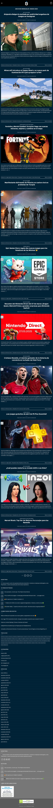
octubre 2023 (4, 734)
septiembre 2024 (5, 707)
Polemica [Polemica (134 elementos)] (35, 640)
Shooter (29, 571)
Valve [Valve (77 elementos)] (25, 642)
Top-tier (32, 571)
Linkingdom (33, 20)
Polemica (32, 65)
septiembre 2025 (5, 682)
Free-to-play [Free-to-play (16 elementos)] (3, 638)
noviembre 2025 (4, 677)
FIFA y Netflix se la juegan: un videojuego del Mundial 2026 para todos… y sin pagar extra (24, 595)
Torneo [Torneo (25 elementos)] (17, 642)
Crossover (24, 177)
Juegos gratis (23, 124)
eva (2, 619)
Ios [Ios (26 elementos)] (16, 638)
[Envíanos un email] (7, 759)
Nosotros (21, 804)
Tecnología (3, 665)
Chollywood (23, 65)
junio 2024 (3, 714)
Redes (36, 65)
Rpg (27, 298)
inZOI (20, 515)
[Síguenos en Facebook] (2, 759)
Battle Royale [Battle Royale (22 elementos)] (20, 636)
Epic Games (29, 177)
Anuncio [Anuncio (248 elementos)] (10, 636)
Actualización (19, 121)
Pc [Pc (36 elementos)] (14, 640)
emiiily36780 (4, 625)
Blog (25, 804)
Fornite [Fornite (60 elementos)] (49, 636)
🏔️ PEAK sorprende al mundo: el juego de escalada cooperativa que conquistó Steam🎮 (24, 619)
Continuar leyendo (26, 60)
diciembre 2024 (4, 700)
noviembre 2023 (4, 732)
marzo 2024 (3, 722)
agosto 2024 (4, 709)
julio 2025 (3, 687)
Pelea (28, 408)
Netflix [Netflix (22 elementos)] (44, 638)
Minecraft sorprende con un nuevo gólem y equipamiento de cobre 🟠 (20, 615)
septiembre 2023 (5, 736)
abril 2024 (3, 719)
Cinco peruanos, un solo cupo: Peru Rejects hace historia (17, 591)
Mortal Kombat (37, 177)
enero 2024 (3, 727)
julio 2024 (3, 712)
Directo (22, 352)
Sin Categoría (4, 663)
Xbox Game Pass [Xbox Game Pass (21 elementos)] (42, 642)
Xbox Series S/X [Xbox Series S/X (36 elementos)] (4, 644)
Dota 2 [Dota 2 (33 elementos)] (29, 636)
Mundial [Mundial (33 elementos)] (36, 638)
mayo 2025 (3, 692)
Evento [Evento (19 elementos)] (45, 636)
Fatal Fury (25, 408)
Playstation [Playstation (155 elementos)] (26, 640)
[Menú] (2, 3)
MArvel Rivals (25, 571)
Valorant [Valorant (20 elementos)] (21, 642)
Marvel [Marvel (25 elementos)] (27, 638)
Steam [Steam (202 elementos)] (10, 642)
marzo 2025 (3, 697)
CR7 (18, 408)
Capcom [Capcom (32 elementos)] (25, 636)
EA (17, 515)
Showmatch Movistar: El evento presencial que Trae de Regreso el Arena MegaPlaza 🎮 (27, 629)
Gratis (25, 298)
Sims (22, 515)
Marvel (25, 352)
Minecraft (26, 121)
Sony (28, 462)
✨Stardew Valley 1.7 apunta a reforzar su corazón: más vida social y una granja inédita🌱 (24, 606)
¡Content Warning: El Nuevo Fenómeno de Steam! (16, 622)
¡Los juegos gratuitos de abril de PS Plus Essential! (26, 414)
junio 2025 (3, 690)
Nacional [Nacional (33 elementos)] (40, 638)
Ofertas (3, 660)
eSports (3, 653)
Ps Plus (25, 462)
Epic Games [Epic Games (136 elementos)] (41, 636)
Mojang (29, 121)
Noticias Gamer (26, 12)
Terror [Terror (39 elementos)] (13, 642)
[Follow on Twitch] (9, 759)
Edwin (2, 622)
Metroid (28, 352)
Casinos (18, 65)
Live (23, 121)
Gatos (22, 298)
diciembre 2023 (4, 729)
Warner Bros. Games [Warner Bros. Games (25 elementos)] (30, 642)
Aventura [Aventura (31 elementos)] (15, 636)
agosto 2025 (4, 685)
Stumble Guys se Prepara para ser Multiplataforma (19, 625)
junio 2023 (3, 741)
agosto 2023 (4, 739)
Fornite (33, 177)
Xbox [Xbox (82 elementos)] (37, 642)
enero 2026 (3, 673)
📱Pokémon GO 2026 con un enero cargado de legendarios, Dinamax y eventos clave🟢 (24, 602)
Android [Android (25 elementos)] (2, 636)
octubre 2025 (4, 680)
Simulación (25, 515)
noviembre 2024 (4, 702)
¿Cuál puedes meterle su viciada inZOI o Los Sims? (26, 468)
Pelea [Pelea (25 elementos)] (18, 640)
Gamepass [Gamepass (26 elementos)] (9, 638)
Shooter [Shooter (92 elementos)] (2, 642)
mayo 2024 (3, 717)
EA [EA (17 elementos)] (36, 636)
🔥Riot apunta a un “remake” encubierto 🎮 (14, 599)
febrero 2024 (4, 724)
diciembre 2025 (4, 675)
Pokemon (35, 352)
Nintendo (31, 352)
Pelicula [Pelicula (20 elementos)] (21, 640)
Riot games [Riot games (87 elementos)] (44, 640)
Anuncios (19, 352)
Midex (2, 615)
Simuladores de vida (32, 515)
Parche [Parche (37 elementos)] (12, 640)
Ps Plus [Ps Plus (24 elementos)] (39, 640)
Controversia (27, 65)
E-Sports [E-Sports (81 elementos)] (33, 636)
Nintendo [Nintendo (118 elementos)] (48, 638)
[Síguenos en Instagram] (4, 759)
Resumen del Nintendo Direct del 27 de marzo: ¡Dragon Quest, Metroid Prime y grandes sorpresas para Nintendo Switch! (26, 306)
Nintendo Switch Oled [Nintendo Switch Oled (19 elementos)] (5, 640)
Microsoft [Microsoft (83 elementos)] (32, 638)
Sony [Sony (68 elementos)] (6, 642)
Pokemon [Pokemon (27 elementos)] (31, 640)
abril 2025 (3, 695)
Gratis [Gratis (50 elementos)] (13, 638)
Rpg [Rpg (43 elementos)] (48, 640)
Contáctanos (31, 804)
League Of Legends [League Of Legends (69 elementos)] (21, 638)
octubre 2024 (4, 704)
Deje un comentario (48, 65)
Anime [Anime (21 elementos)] (7, 636)
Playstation (21, 462)
